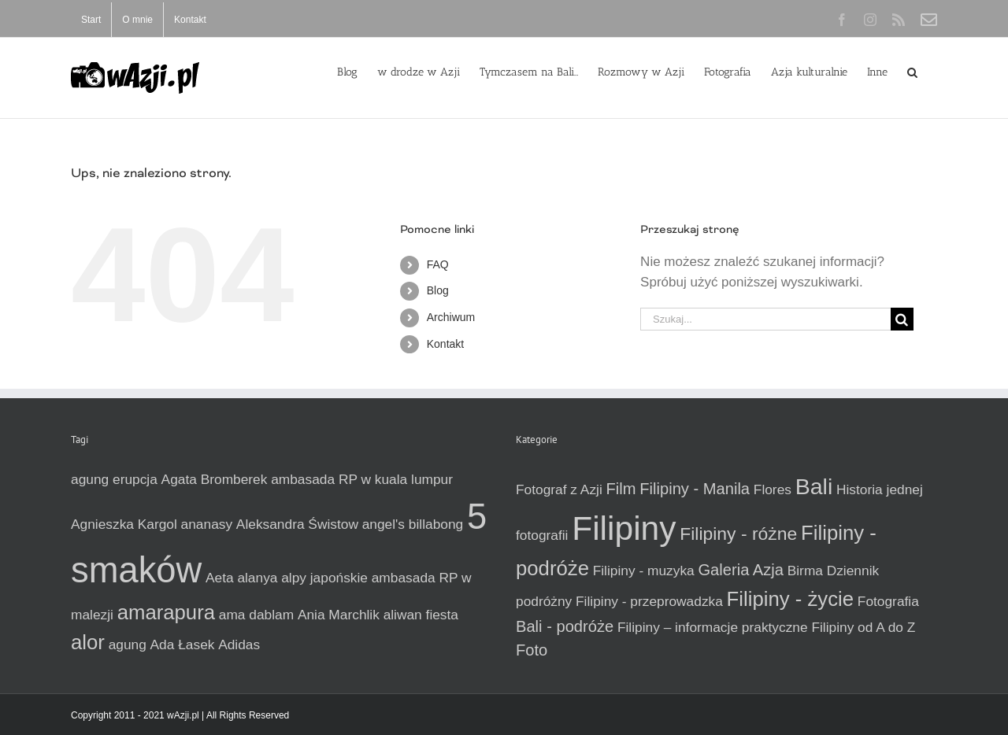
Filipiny (624, 528)
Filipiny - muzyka (644, 570)
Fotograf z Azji (559, 489)
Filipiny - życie (790, 599)
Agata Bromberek (214, 479)
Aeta (220, 577)
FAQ (438, 264)
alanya (257, 577)
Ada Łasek (182, 644)
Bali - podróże (564, 626)
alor (88, 642)
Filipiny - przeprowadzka (649, 601)
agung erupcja (114, 479)
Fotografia (888, 601)
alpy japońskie (324, 577)
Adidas (239, 644)
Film (621, 488)
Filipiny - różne (738, 533)
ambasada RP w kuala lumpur (362, 479)
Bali (814, 486)
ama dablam (256, 614)
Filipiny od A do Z (863, 627)
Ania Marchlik (339, 614)
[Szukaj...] (765, 319)
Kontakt (445, 344)
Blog (438, 290)
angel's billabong (413, 524)
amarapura (166, 612)
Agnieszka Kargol (124, 524)
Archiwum (451, 317)
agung (127, 644)
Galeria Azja (741, 569)
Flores (772, 489)
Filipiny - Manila (694, 488)
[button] (912, 71)
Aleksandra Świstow (297, 524)
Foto (531, 650)
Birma (805, 570)
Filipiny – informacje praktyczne (712, 627)
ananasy (207, 524)
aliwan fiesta (421, 614)
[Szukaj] (902, 319)
